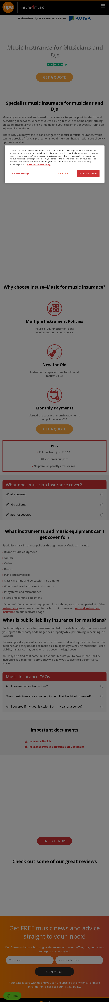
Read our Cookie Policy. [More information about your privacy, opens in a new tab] (39, 164)
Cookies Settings (20, 173)
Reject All (63, 173)
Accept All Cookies (88, 173)
